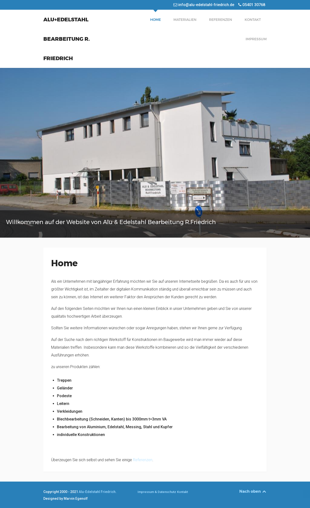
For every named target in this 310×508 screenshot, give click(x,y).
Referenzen (142, 460)
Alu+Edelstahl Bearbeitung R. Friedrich (66, 38)
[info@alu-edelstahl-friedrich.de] (204, 5)
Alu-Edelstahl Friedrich (97, 492)
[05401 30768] (252, 5)
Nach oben (253, 491)
